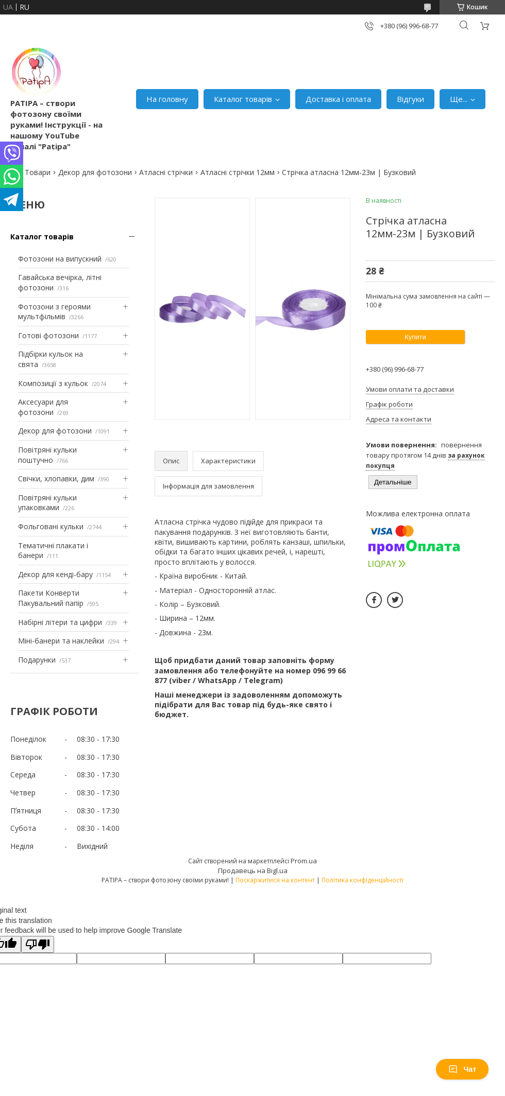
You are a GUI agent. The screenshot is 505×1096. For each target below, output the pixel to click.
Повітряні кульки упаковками (47, 503)
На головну (167, 99)
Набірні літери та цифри (60, 622)
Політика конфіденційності (362, 880)
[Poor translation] (37, 944)
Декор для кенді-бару (55, 574)
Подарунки (37, 660)
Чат (462, 1069)
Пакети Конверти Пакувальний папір (50, 598)
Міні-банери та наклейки (61, 641)
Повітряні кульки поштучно (47, 455)
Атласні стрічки (166, 172)
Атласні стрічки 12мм (237, 172)
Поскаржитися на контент (275, 880)
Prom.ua (304, 860)
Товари (37, 172)
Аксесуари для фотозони (43, 407)
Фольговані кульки (50, 526)
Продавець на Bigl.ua (253, 870)
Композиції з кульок (53, 383)
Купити (415, 337)
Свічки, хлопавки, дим (56, 478)
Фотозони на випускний (60, 259)
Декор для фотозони (95, 172)
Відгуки (410, 99)
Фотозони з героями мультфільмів (54, 312)
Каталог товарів (243, 99)
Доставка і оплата (338, 99)
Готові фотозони (48, 335)
